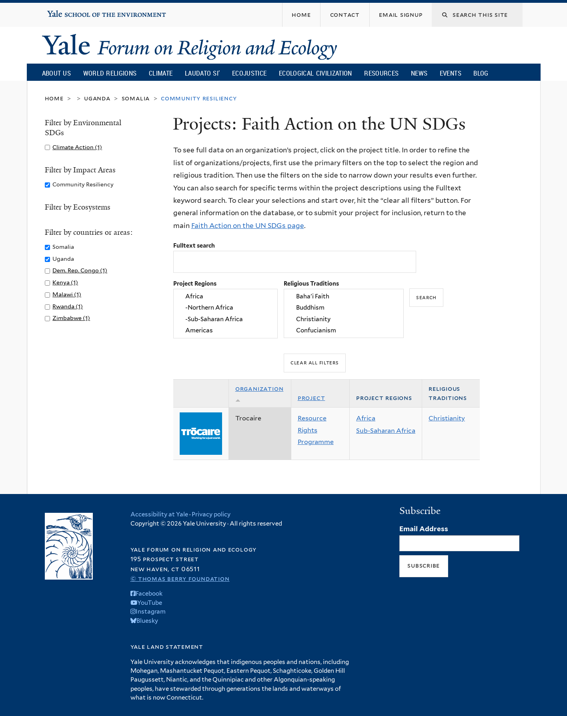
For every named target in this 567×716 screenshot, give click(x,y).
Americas (225, 330)
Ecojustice (249, 73)
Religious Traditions (311, 283)
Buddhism (343, 308)
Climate (160, 73)
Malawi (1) (66, 294)
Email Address (423, 529)
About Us (56, 73)
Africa (225, 296)
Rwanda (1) (67, 306)
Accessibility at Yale (159, 514)
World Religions (110, 73)
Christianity (343, 319)
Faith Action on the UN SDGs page (247, 226)
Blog (480, 73)
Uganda (97, 98)
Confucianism (343, 330)
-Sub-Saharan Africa (225, 319)
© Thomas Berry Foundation (180, 578)
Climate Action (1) (77, 147)
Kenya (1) (65, 282)
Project (311, 398)
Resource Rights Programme (316, 430)
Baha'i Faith (343, 296)
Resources (381, 73)
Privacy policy (211, 514)
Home (54, 98)
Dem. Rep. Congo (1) (79, 270)
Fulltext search (194, 245)
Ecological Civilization (315, 73)
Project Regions (194, 283)
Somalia (136, 98)
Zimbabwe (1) (71, 317)
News (419, 73)
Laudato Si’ (202, 73)
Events (450, 73)
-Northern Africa (225, 308)
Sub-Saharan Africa (385, 430)
